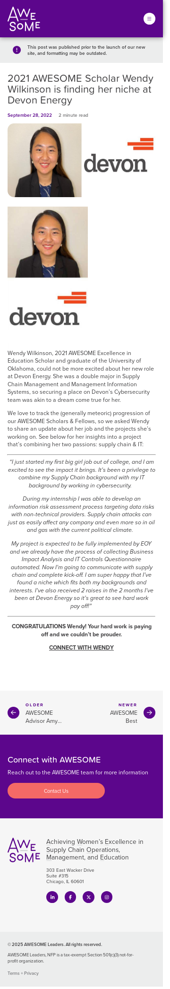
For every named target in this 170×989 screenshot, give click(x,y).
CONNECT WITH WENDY (81, 648)
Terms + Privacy (23, 973)
